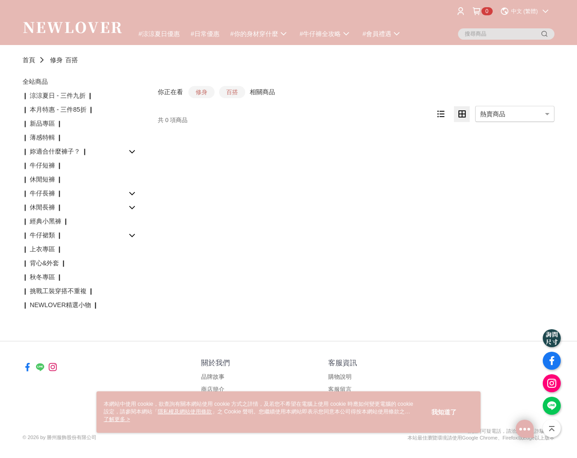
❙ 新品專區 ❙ (42, 123)
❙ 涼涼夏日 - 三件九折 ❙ (58, 95)
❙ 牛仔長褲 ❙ (42, 193)
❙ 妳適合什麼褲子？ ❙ (55, 151)
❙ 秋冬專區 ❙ (42, 277)
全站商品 (35, 81)
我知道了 (444, 412)
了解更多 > (117, 419)
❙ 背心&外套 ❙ (44, 263)
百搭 (71, 59)
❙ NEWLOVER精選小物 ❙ (60, 304)
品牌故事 (212, 376)
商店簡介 (212, 389)
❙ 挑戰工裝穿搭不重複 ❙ (58, 291)
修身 (56, 59)
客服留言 (340, 389)
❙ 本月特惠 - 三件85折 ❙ (58, 109)
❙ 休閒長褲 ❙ (42, 207)
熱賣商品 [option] (492, 114)
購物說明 (340, 376)
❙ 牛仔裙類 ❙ (42, 235)
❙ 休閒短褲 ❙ (42, 179)
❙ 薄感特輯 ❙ (42, 137)
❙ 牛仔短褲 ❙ (42, 165)
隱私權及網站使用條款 (185, 411)
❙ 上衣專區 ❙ (42, 249)
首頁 (29, 59)
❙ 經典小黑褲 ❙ (46, 221)
